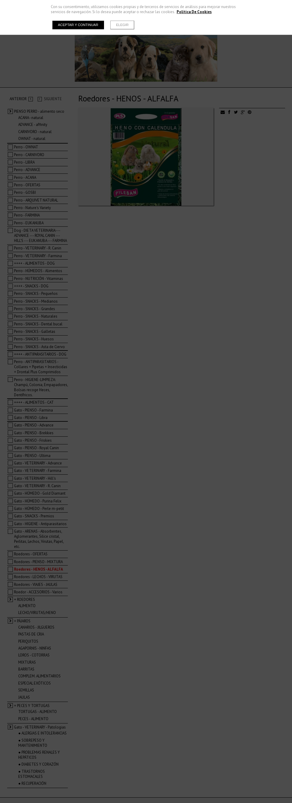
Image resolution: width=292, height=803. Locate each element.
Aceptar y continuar (78, 25)
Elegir (122, 25)
